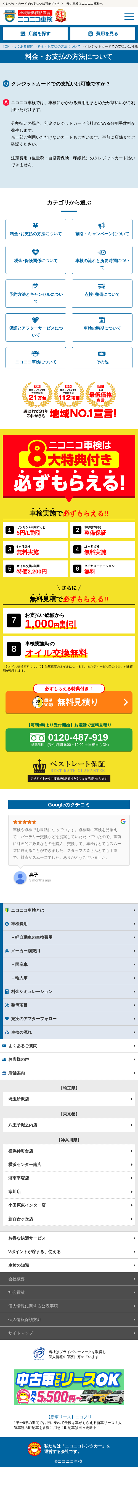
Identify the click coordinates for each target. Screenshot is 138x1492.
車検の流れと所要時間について (102, 264)
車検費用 (19, 923)
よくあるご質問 (22, 1045)
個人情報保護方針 (24, 1319)
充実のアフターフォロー (34, 1018)
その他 (102, 362)
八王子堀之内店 (22, 1125)
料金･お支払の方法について (36, 233)
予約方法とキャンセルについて (36, 298)
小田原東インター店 (27, 1205)
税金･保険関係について (36, 260)
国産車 (21, 964)
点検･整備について (102, 294)
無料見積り (78, 702)
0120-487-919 (78, 740)
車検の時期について (102, 328)
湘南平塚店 (18, 1178)
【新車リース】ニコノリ (69, 1417)
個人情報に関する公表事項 (33, 1306)
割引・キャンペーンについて (102, 233)
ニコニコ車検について (36, 362)
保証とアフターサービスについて (36, 331)
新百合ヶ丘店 (20, 1218)
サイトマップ (20, 1333)
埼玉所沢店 (18, 1099)
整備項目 (19, 1005)
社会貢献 (16, 1292)
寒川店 (14, 1191)
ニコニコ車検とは (27, 910)
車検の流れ (21, 1032)
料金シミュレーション (31, 991)
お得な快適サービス (27, 1238)
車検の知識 (18, 1265)
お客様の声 (18, 1059)
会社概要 (16, 1278)
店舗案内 (16, 1072)
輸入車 (21, 978)
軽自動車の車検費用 (33, 937)
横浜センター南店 (24, 1164)
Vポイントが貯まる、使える (34, 1251)
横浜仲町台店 (20, 1151)
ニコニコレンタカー (83, 1446)
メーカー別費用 (25, 950)
